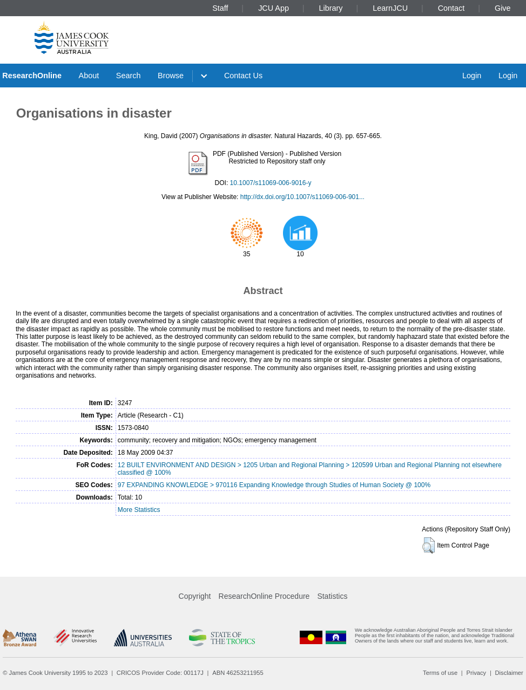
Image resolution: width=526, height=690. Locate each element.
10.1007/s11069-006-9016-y (271, 183)
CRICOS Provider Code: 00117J (160, 672)
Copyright (195, 596)
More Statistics (139, 510)
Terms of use (440, 672)
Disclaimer (509, 672)
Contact (451, 8)
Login (471, 75)
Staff (220, 8)
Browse (171, 75)
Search (128, 75)
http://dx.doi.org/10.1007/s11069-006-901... (302, 197)
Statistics (332, 596)
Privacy (476, 672)
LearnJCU (390, 8)
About (89, 75)
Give (503, 8)
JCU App (273, 8)
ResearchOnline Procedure (264, 596)
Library (331, 8)
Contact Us (243, 75)
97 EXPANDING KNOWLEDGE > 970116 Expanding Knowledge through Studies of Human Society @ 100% (274, 485)
